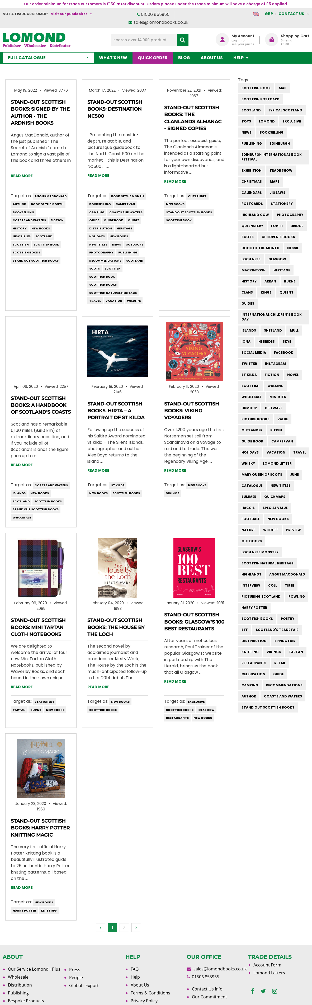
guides (133, 220)
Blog (184, 58)
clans (247, 292)
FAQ (135, 969)
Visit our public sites (69, 14)
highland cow (255, 215)
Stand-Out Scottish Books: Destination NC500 (114, 109)
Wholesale (18, 977)
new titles (22, 236)
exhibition (252, 170)
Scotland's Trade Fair (277, 629)
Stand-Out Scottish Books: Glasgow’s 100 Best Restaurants (194, 622)
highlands (251, 574)
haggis (248, 508)
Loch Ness (251, 259)
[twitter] (263, 991)
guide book (113, 220)
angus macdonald (51, 196)
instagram (275, 363)
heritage (124, 228)
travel (95, 301)
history (20, 228)
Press (74, 970)
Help (135, 977)
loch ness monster (260, 552)
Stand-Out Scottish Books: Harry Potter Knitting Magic (40, 828)
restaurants (177, 718)
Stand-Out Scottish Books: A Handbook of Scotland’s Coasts (41, 405)
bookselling (23, 212)
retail (280, 663)
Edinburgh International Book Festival (272, 157)
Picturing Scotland (261, 596)
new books (40, 228)
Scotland (43, 236)
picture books (256, 419)
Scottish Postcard (261, 99)
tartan (19, 710)
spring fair (285, 641)
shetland (273, 330)
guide (94, 220)
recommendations (105, 260)
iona (246, 341)
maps (275, 181)
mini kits (278, 397)
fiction (57, 220)
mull (294, 330)
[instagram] (274, 991)
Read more (22, 175)
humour (249, 408)
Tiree (289, 585)
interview (251, 585)
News (116, 244)
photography (101, 252)
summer (249, 496)
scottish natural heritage (113, 293)
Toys (246, 121)
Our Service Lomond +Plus (34, 969)
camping (97, 212)
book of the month (47, 204)
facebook (283, 352)
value (282, 419)
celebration (253, 674)
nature (248, 530)
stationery (44, 702)
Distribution (20, 985)
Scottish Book (46, 244)
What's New (113, 58)
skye (287, 341)
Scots (94, 268)
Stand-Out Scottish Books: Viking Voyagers (191, 411)
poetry (287, 618)
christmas (252, 181)
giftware (273, 408)
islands (19, 493)
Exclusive (196, 702)
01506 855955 (155, 14)
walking (275, 386)
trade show (281, 170)
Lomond (267, 121)
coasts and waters (29, 220)
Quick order (153, 58)
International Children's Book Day (272, 317)
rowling (297, 596)
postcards (252, 203)
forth (277, 226)
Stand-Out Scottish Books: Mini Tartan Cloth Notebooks (38, 627)
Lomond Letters (269, 973)
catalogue (252, 485)
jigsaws (277, 192)
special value (275, 508)
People (76, 977)
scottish (21, 244)
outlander (197, 196)
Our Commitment (209, 997)
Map (282, 88)
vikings (172, 493)
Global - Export (84, 985)
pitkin (276, 430)
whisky (248, 463)
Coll (272, 585)
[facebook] (252, 991)
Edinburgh (280, 143)
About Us (212, 58)
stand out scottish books (36, 260)
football (250, 519)
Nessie (293, 248)
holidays (97, 236)
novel (293, 374)
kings (266, 292)
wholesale (22, 517)
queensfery (252, 226)
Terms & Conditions (150, 993)
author (19, 204)
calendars (252, 192)
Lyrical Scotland (285, 110)
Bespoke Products (26, 1001)
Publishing (18, 993)
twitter (249, 363)
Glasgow (206, 710)
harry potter (24, 910)
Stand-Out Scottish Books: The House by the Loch (116, 627)
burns (35, 710)
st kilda (118, 485)
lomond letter (277, 463)
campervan (125, 204)
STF (245, 629)
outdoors (134, 244)
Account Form (267, 965)
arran (270, 281)
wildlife (134, 301)
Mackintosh (254, 270)
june (294, 474)
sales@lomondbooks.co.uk (161, 22)
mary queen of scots (262, 474)
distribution (100, 228)
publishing (128, 252)
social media (254, 352)
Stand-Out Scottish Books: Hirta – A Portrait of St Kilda (115, 411)
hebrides (266, 341)
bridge (297, 226)
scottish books (26, 252)
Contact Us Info (207, 989)
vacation (114, 301)
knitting (49, 910)
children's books (278, 237)
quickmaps (274, 496)
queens (286, 292)
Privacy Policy (144, 1001)
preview (293, 530)
